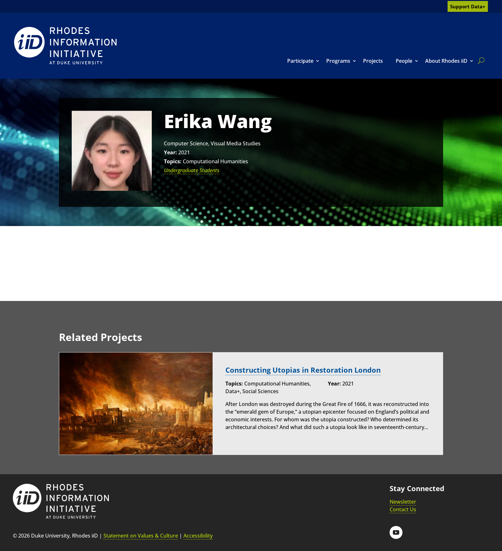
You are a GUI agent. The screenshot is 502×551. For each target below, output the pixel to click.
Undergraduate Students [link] (191, 170)
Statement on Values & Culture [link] (140, 535)
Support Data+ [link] (467, 6)
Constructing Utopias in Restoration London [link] (303, 370)
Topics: (173, 161)
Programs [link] (338, 60)
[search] (479, 60)
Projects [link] (373, 60)
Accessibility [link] (198, 535)
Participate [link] (300, 60)
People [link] (404, 60)
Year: (170, 152)
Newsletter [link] (403, 501)
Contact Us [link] (403, 509)
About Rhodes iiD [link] (446, 60)
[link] (65, 45)
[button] (396, 532)
